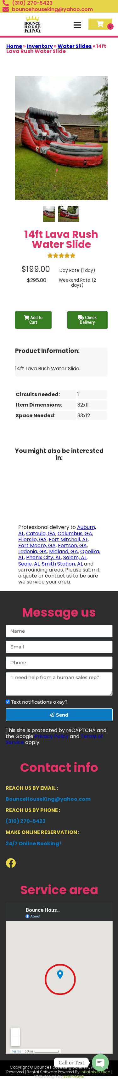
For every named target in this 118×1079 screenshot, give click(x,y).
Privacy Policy (52, 736)
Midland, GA (63, 551)
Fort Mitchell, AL (68, 539)
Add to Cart (33, 320)
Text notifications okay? (39, 702)
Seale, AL (29, 563)
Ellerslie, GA (32, 539)
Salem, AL (75, 557)
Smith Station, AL (62, 563)
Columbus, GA (75, 533)
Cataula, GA (40, 533)
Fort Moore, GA (37, 545)
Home (14, 46)
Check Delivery (87, 320)
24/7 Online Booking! (33, 843)
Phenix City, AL (43, 557)
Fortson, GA (72, 545)
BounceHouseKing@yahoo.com (48, 799)
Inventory (40, 46)
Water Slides (75, 46)
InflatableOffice (95, 1072)
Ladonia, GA (32, 551)
